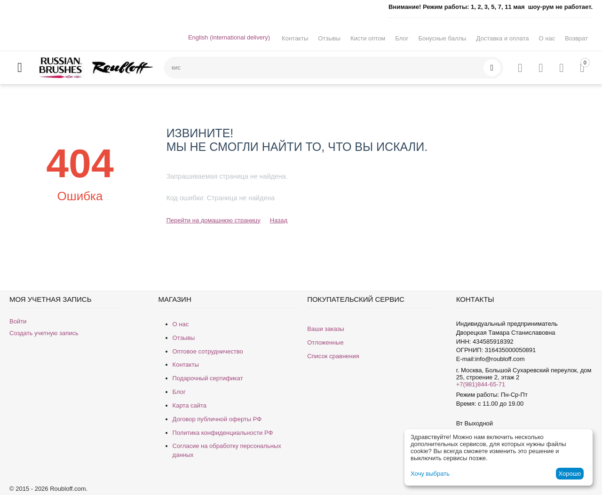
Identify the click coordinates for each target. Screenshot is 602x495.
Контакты (295, 38)
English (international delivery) (229, 37)
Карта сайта (189, 405)
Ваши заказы (325, 328)
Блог (401, 38)
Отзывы (329, 38)
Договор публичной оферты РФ (217, 419)
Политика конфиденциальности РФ (223, 432)
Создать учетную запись (44, 333)
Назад (278, 220)
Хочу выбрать (430, 473)
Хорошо (569, 473)
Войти (17, 321)
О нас (547, 38)
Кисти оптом (367, 38)
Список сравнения (333, 356)
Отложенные (325, 342)
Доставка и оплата (502, 38)
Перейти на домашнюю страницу (213, 220)
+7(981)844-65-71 (480, 384)
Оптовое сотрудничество (208, 351)
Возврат (576, 38)
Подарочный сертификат (208, 378)
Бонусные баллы (442, 38)
